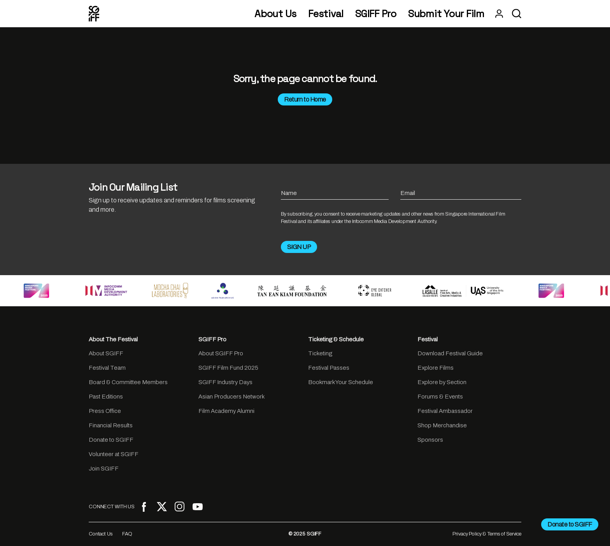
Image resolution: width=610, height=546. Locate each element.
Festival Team (107, 368)
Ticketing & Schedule (336, 339)
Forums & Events (440, 396)
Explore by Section (441, 382)
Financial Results (111, 425)
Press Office (105, 411)
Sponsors (430, 440)
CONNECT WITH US (112, 506)
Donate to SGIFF (111, 440)
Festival (326, 13)
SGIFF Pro (375, 13)
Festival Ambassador (445, 411)
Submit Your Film (446, 13)
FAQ (127, 534)
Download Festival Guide (450, 353)
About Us (275, 13)
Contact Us (101, 534)
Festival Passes (328, 368)
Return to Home (305, 99)
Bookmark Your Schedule (340, 382)
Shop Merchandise (442, 425)
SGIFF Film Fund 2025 (228, 368)
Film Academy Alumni (226, 411)
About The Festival (113, 339)
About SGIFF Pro (220, 353)
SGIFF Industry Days (225, 382)
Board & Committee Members (128, 382)
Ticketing (320, 353)
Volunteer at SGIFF (113, 454)
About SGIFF (106, 353)
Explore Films (435, 368)
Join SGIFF (104, 468)
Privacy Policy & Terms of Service (486, 534)
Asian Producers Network (231, 396)
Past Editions (106, 396)
